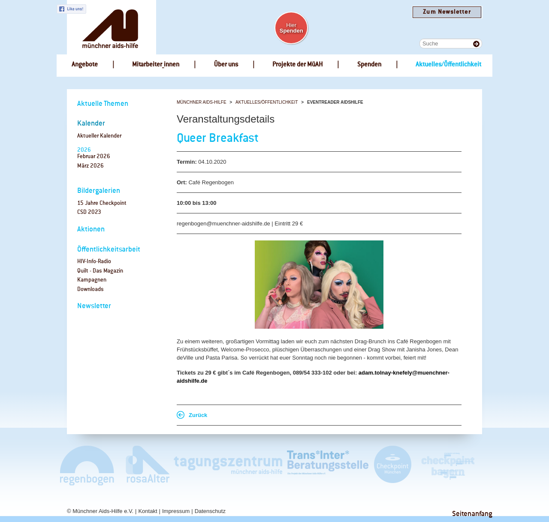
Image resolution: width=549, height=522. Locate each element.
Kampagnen (91, 280)
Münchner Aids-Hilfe (201, 102)
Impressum (176, 511)
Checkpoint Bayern (447, 465)
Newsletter (94, 306)
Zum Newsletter (447, 12)
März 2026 (90, 166)
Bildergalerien (98, 191)
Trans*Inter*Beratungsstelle (327, 465)
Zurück (198, 415)
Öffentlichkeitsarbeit (108, 250)
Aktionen (91, 229)
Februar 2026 (93, 156)
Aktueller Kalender (99, 136)
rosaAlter (144, 465)
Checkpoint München (392, 465)
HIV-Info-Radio (94, 261)
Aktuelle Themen (102, 104)
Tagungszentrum (228, 465)
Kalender (91, 124)
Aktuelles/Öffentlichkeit (266, 102)
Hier (291, 28)
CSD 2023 (89, 212)
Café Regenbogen (88, 465)
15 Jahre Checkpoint (102, 203)
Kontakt (147, 511)
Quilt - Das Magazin (100, 271)
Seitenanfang (472, 514)
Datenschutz (210, 511)
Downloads (90, 289)
